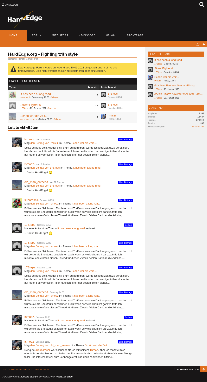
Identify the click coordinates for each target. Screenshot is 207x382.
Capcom (52, 108)
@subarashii (42, 349)
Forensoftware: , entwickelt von (37, 377)
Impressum (42, 369)
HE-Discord (87, 35)
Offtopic (54, 97)
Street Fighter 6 (30, 105)
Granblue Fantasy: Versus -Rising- (174, 85)
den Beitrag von (44, 143)
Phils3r (112, 115)
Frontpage (135, 35)
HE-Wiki (111, 35)
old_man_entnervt (28, 119)
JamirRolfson (198, 127)
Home (13, 35)
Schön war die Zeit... (33, 116)
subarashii (25, 97)
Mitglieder (60, 35)
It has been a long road (35, 94)
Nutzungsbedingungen (18, 369)
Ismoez (29, 139)
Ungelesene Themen (24, 81)
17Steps (113, 93)
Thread (94, 349)
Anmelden (11, 5)
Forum (37, 35)
